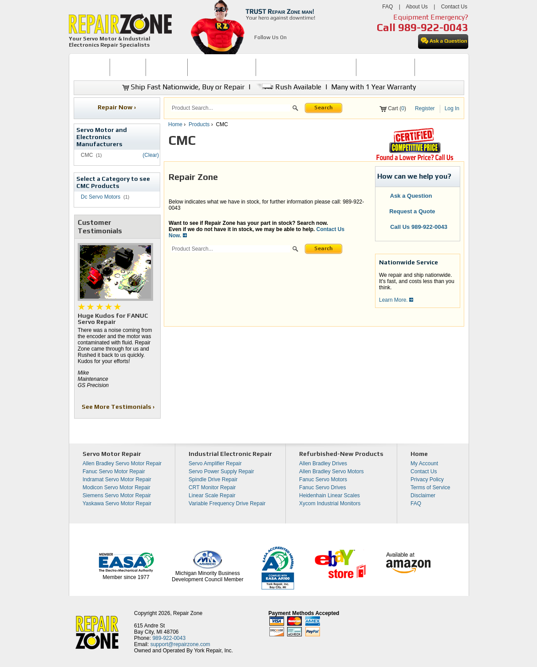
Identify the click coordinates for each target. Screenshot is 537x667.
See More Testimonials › (119, 406)
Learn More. (396, 300)
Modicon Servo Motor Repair (116, 487)
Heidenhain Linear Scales (329, 495)
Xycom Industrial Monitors (329, 503)
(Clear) (150, 155)
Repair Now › (117, 107)
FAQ (387, 7)
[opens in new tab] (259, 48)
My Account (424, 463)
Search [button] (323, 107)
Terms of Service (430, 487)
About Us (416, 7)
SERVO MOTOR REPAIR (221, 67)
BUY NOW (128, 67)
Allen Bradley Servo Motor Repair (122, 463)
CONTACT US (436, 67)
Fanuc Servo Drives (322, 487)
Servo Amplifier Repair (215, 463)
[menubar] (265, 67)
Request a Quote (407, 211)
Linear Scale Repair (212, 495)
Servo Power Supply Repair (221, 471)
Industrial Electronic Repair (230, 453)
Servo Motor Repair (112, 453)
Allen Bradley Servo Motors (331, 471)
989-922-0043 (433, 27)
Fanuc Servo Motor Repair (114, 471)
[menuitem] (92, 67)
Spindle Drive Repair (213, 479)
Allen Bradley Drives (323, 463)
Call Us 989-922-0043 (418, 227)
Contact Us (454, 7)
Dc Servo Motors (100, 197)
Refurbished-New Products (341, 453)
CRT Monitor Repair (212, 487)
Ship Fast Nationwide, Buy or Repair (183, 87)
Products (199, 124)
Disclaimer (423, 495)
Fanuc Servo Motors (323, 479)
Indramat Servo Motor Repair (117, 479)
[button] (295, 109)
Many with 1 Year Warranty (373, 87)
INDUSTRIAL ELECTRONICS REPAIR (306, 67)
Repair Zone (187, 613)
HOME (91, 67)
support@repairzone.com (180, 644)
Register (425, 108)
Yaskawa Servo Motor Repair (117, 503)
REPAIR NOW (167, 67)
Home (175, 124)
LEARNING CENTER (385, 67)
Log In (452, 108)
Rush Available (287, 87)
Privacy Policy (427, 479)
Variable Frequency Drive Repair (227, 503)
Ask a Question (406, 195)
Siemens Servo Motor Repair (117, 495)
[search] (230, 108)
